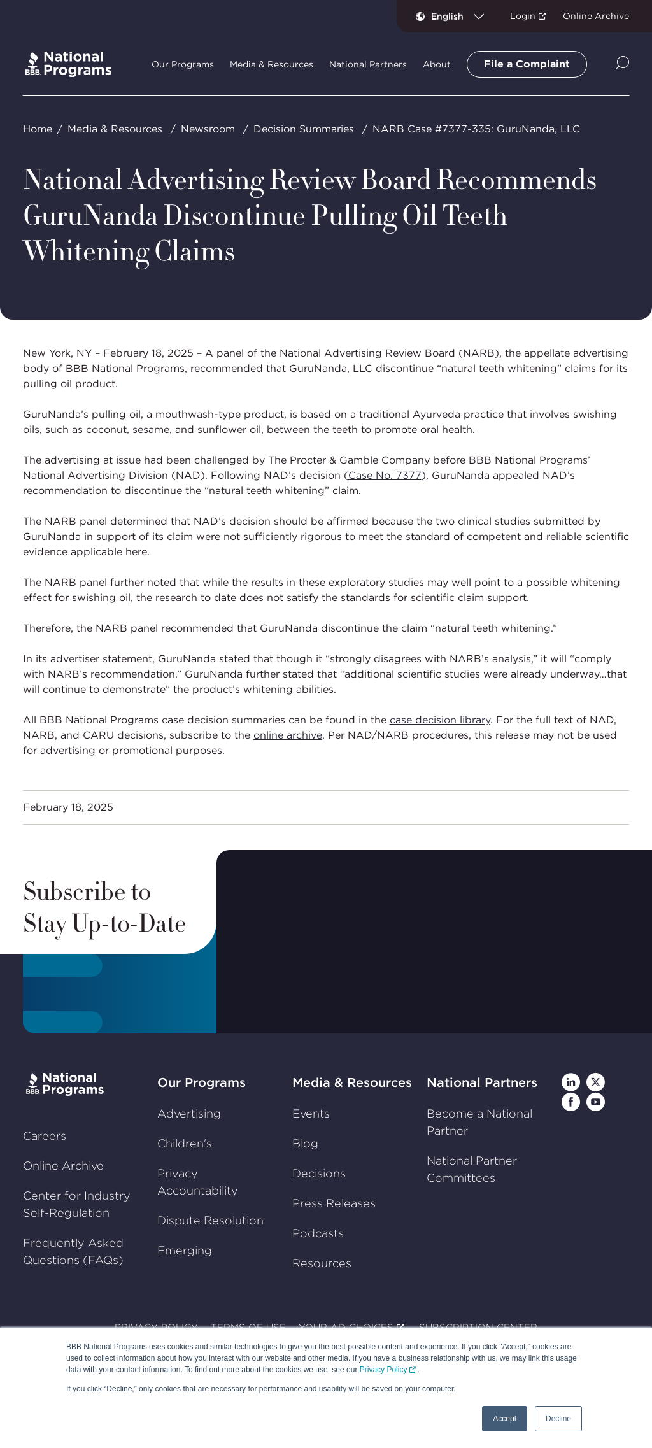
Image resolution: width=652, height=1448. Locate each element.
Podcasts (318, 1233)
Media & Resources (114, 129)
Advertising (189, 1113)
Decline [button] (558, 1418)
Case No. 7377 (385, 475)
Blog (305, 1143)
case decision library (440, 720)
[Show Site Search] (622, 64)
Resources (321, 1263)
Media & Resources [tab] (271, 64)
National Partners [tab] (368, 64)
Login (522, 16)
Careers (44, 1135)
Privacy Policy (384, 1369)
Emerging (184, 1250)
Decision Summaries (303, 129)
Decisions (319, 1173)
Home (37, 129)
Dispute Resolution (210, 1220)
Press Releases (334, 1203)
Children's (184, 1143)
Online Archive (596, 16)
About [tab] (437, 64)
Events (311, 1113)
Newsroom (208, 129)
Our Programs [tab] (183, 64)
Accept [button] (504, 1418)
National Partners (482, 1082)
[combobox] (462, 16)
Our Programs (201, 1082)
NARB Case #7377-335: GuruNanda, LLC (476, 129)
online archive (287, 735)
